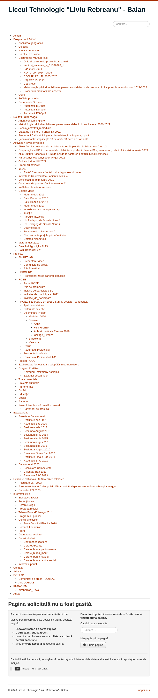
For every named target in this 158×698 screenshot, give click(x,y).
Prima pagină (93, 644)
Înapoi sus (144, 690)
